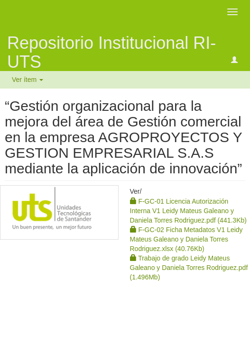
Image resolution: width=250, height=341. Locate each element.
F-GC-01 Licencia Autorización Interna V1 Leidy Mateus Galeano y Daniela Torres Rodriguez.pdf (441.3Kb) (188, 210)
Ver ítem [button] (27, 79)
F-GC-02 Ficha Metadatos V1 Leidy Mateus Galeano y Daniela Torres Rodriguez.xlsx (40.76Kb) (186, 239)
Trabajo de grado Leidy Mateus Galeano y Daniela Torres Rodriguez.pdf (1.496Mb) (189, 267)
